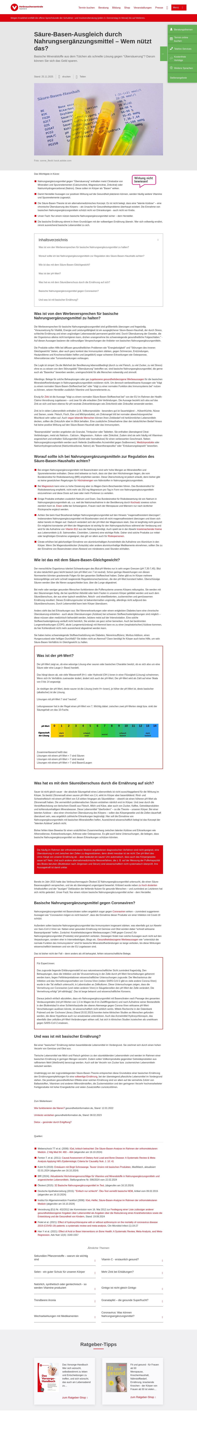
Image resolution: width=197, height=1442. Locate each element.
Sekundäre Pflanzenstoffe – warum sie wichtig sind (61, 1257)
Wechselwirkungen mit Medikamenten (56, 1316)
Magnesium (48, 486)
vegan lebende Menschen (81, 418)
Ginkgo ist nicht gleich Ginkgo (119, 1287)
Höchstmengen (85, 480)
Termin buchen (87, 7)
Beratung (103, 7)
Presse (159, 7)
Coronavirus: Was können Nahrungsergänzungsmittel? (118, 1314)
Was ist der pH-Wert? (50, 273)
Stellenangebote (178, 78)
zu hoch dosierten (148, 885)
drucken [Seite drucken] (66, 76)
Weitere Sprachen (183, 68)
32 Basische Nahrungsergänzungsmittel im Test (79, 1185)
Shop (127, 7)
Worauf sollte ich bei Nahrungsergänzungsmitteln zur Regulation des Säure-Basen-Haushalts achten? (91, 256)
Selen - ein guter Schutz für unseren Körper (59, 1271)
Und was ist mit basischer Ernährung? (58, 300)
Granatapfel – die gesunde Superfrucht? (125, 1300)
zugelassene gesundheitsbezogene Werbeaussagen (116, 379)
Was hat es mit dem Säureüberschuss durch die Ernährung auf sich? (74, 282)
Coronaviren (119, 911)
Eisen (59, 506)
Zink (47, 397)
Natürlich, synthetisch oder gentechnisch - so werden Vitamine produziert (60, 1286)
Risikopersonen (116, 536)
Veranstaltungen (143, 7)
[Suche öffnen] (167, 7)
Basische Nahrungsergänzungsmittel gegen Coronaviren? (69, 291)
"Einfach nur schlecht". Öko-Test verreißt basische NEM (103, 1191)
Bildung (116, 7)
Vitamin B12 (71, 529)
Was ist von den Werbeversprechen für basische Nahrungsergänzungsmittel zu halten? (84, 247)
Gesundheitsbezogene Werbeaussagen (117, 939)
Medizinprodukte (145, 442)
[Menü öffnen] (178, 8)
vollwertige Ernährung (86, 1076)
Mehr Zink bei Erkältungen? (118, 1271)
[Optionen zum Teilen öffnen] (80, 76)
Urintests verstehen (44, 1115)
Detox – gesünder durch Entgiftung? (53, 1122)
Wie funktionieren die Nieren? (49, 1108)
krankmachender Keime (149, 529)
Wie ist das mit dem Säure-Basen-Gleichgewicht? (64, 265)
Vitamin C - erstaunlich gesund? (120, 1259)
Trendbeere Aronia (45, 1300)
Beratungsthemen (183, 29)
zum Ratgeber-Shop (74, 1397)
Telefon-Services (182, 49)
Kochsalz (135, 502)
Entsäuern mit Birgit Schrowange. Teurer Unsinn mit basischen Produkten (92, 1167)
